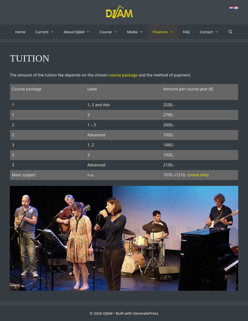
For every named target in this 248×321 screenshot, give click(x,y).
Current (47, 31)
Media (137, 31)
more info (198, 175)
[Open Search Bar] (230, 31)
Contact (211, 31)
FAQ (186, 31)
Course (111, 31)
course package (123, 75)
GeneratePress (145, 313)
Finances (165, 31)
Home (20, 31)
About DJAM (79, 31)
